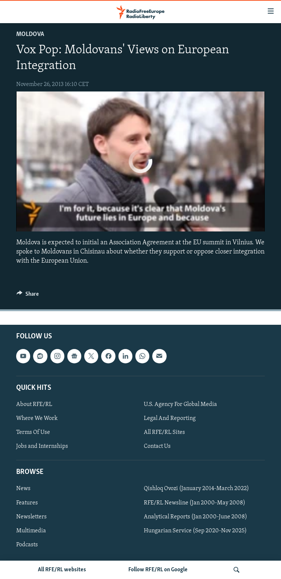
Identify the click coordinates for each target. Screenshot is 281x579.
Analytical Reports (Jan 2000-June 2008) (195, 517)
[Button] (28, 296)
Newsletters (31, 517)
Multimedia (31, 531)
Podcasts (27, 545)
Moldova (30, 34)
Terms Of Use (33, 432)
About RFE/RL (34, 404)
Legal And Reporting (170, 418)
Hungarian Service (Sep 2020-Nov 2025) (195, 531)
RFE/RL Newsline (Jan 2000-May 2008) (194, 503)
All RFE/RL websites (62, 570)
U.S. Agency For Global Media (180, 404)
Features (27, 503)
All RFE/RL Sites (164, 432)
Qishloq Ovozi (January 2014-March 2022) (196, 489)
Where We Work (37, 418)
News (23, 489)
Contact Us (157, 446)
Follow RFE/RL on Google (158, 570)
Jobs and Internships (42, 446)
